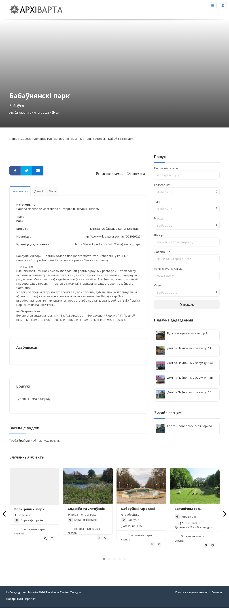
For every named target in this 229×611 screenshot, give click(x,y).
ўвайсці (25, 444)
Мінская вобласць (103, 229)
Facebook (52, 596)
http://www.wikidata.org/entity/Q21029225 (112, 236)
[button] (103, 562)
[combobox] (187, 191)
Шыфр (158, 235)
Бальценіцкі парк (29, 512)
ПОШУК (187, 304)
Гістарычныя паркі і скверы (85, 139)
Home (13, 139)
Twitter (64, 596)
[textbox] (186, 192)
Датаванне (162, 252)
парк (19, 221)
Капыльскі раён (129, 229)
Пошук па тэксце (166, 168)
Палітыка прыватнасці (191, 596)
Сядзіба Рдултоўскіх (86, 512)
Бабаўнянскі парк (120, 139)
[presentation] (4, 517)
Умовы (217, 596)
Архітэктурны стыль (168, 269)
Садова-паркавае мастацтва (42, 139)
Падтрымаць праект (21, 602)
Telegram (76, 596)
